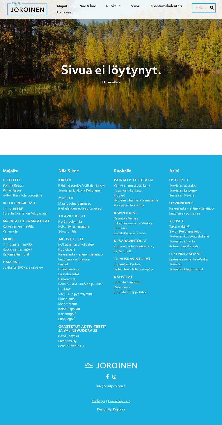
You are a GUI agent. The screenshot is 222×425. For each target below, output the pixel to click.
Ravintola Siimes (126, 218)
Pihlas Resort (12, 190)
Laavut (63, 264)
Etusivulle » (111, 82)
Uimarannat (66, 279)
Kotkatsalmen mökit (17, 249)
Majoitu (63, 5)
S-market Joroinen (182, 195)
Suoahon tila (67, 231)
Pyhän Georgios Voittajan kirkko (81, 185)
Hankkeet (65, 12)
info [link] (111, 386)
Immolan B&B (13, 208)
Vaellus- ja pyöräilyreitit (75, 294)
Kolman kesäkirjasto (184, 246)
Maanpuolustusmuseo (74, 203)
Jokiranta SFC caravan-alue (23, 267)
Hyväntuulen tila (70, 221)
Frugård (119, 195)
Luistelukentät (68, 274)
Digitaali (119, 409)
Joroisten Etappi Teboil (131, 292)
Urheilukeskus (68, 269)
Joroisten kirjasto (182, 241)
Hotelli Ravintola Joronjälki (22, 195)
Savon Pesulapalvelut (184, 231)
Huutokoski (66, 249)
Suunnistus (66, 299)
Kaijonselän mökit (16, 254)
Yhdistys (98, 401)
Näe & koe (87, 5)
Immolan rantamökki (18, 244)
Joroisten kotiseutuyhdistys (189, 236)
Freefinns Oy (67, 341)
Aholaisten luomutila (129, 205)
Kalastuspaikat (69, 309)
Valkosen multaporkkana (132, 185)
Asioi (134, 5)
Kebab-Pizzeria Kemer (130, 233)
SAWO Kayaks (68, 336)
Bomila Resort (13, 185)
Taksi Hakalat (179, 226)
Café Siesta (122, 287)
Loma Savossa (119, 401)
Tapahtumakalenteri (165, 5)
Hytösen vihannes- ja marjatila (136, 200)
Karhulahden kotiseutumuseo (79, 208)
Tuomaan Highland (128, 190)
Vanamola (10, 231)
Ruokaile (113, 5)
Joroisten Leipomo (127, 282)
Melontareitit (67, 304)
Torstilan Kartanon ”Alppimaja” (25, 213)
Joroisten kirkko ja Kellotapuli (80, 190)
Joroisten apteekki (182, 185)
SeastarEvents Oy (71, 346)
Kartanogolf (67, 314)
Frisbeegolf (66, 319)
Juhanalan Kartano (128, 264)
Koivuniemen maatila (18, 226)
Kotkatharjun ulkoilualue (76, 244)
